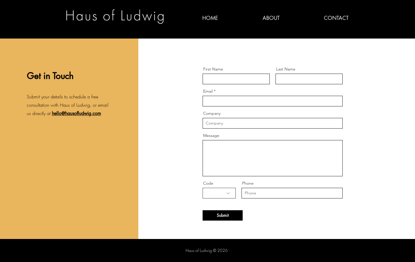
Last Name (285, 69)
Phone (248, 183)
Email (208, 91)
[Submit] (223, 215)
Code (208, 183)
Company (211, 113)
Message (211, 135)
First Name (213, 69)
